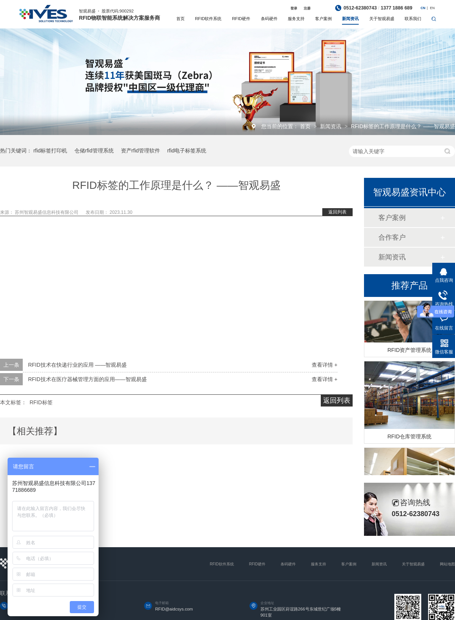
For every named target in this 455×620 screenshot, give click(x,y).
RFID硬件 (241, 18)
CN (422, 8)
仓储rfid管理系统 (93, 151)
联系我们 (413, 18)
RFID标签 (41, 402)
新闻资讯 (350, 18)
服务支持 (296, 18)
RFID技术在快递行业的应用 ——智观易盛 (77, 365)
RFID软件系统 (208, 18)
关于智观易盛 (381, 18)
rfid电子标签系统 (186, 151)
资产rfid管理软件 (140, 151)
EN (432, 8)
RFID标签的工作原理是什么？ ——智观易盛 (403, 126)
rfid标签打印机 (50, 151)
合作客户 (392, 237)
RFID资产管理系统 (410, 351)
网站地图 (447, 564)
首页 (180, 18)
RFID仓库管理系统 (410, 438)
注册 (307, 8)
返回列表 (337, 212)
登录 (293, 8)
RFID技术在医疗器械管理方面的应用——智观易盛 (87, 379)
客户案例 (323, 18)
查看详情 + (324, 365)
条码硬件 (269, 18)
